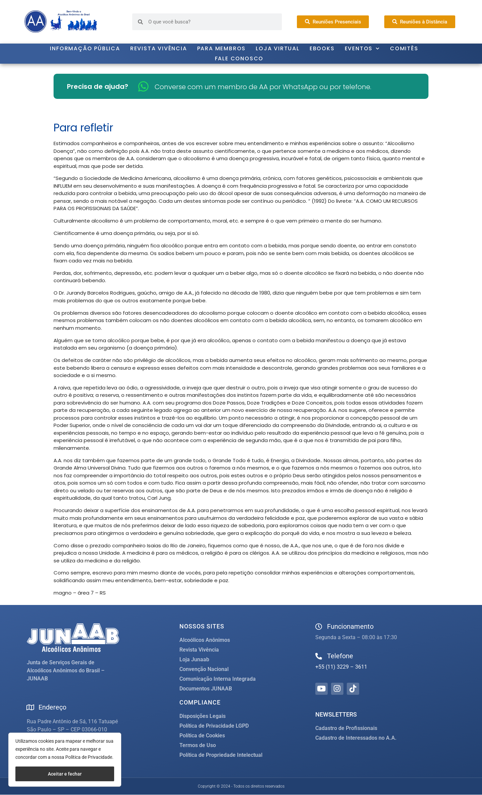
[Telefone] (318, 656)
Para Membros (221, 48)
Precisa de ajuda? (97, 86)
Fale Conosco (239, 58)
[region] (64, 760)
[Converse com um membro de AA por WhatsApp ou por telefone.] (143, 86)
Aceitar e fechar (65, 774)
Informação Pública (85, 48)
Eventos (362, 49)
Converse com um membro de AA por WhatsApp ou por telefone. (263, 86)
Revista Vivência (158, 48)
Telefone (340, 656)
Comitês (404, 48)
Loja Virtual (278, 48)
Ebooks (322, 48)
